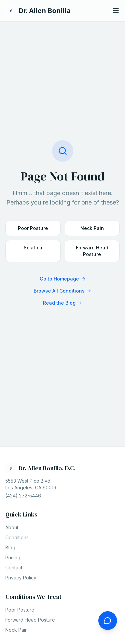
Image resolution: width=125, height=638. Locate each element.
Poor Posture (33, 228)
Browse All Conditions (62, 291)
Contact (13, 567)
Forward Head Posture (92, 251)
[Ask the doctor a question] (107, 620)
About (11, 527)
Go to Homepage (63, 279)
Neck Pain (92, 228)
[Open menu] (116, 11)
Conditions (17, 537)
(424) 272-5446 (23, 495)
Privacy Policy (20, 577)
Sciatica (33, 247)
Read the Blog (62, 303)
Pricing (12, 557)
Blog (10, 547)
